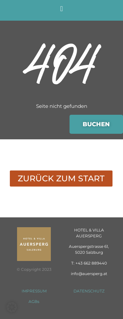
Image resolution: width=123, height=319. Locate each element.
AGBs (34, 301)
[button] (61, 8)
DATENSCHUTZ (89, 291)
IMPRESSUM (34, 291)
